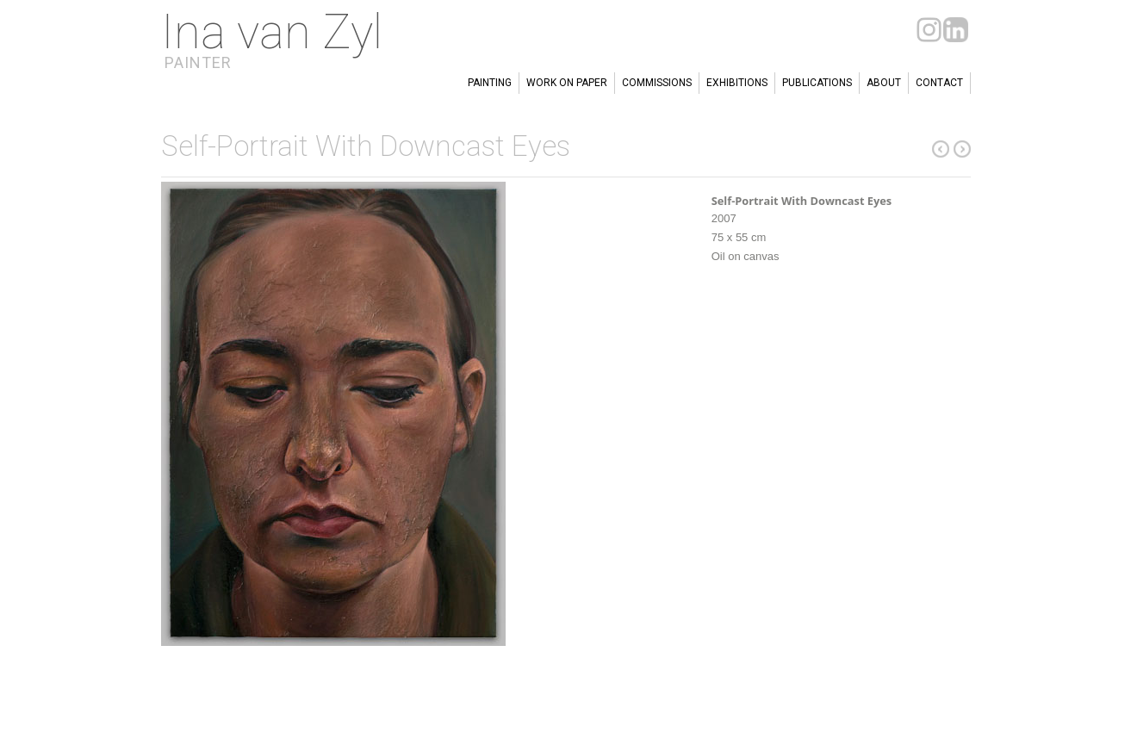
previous (962, 149)
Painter (198, 62)
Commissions (657, 83)
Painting (490, 83)
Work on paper (566, 83)
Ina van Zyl (271, 31)
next (940, 149)
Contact (939, 83)
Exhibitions (736, 83)
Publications (817, 83)
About (884, 83)
